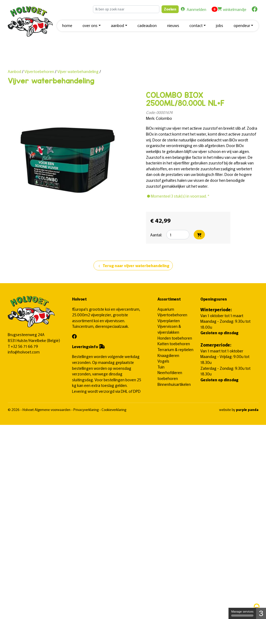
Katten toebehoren (174, 343)
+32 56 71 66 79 (24, 346)
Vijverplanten (169, 320)
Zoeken (170, 8)
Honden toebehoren (175, 338)
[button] (91, 25)
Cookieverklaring (114, 409)
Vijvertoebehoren (39, 71)
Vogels (163, 361)
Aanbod (14, 71)
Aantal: (156, 234)
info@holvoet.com (24, 352)
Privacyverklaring (86, 409)
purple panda (247, 409)
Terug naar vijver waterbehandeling (133, 266)
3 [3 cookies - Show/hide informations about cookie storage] (261, 613)
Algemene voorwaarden (53, 409)
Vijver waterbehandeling (78, 71)
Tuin (161, 367)
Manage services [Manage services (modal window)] (242, 613)
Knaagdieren (168, 355)
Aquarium (166, 309)
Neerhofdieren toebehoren (170, 375)
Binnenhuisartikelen (174, 384)
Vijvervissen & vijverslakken (169, 329)
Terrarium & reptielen (175, 349)
